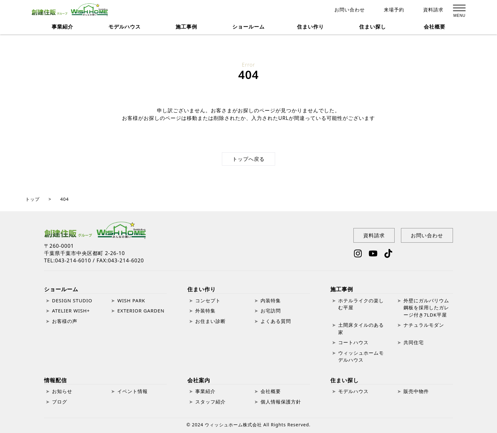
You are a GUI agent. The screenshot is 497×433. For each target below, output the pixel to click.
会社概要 (434, 28)
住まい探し (372, 28)
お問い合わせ (349, 10)
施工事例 (341, 289)
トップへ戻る (248, 158)
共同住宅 (413, 342)
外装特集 (205, 310)
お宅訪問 (271, 310)
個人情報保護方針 (281, 401)
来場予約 (394, 10)
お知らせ (62, 391)
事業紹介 (62, 28)
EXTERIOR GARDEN (141, 310)
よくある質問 (276, 321)
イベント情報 (132, 391)
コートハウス (353, 342)
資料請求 (433, 10)
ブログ (59, 401)
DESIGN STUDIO (72, 300)
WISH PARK (131, 300)
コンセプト (208, 300)
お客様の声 (64, 321)
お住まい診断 (210, 321)
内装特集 (271, 300)
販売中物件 (416, 391)
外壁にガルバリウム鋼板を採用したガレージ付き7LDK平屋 (426, 307)
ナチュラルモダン (423, 325)
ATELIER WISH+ (71, 310)
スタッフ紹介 (210, 401)
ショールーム (61, 289)
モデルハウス (124, 28)
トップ (32, 199)
